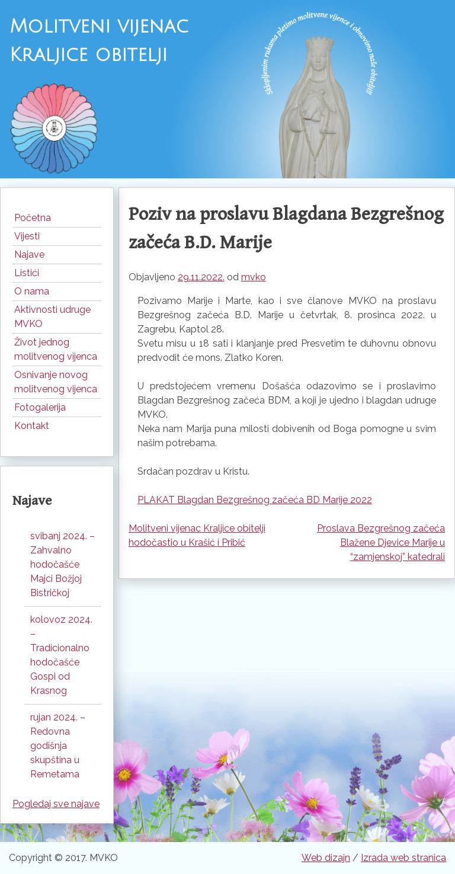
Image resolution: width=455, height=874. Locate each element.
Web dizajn (326, 857)
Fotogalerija (40, 407)
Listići (26, 272)
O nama (31, 291)
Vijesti (27, 236)
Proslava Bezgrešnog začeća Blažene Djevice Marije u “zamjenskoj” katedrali (381, 542)
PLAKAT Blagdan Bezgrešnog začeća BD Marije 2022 (254, 499)
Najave (29, 254)
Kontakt (31, 425)
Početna (32, 217)
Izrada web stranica (403, 857)
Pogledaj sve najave (56, 803)
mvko (253, 277)
